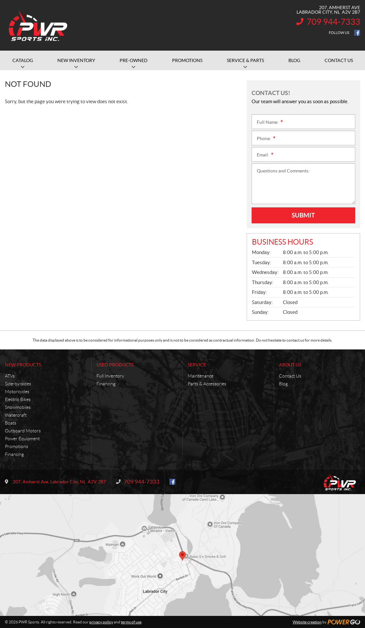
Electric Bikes (18, 399)
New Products (23, 364)
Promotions (16, 446)
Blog (283, 383)
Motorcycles (17, 391)
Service (197, 364)
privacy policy (101, 622)
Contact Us (290, 375)
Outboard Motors (23, 430)
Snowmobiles (18, 407)
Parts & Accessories (207, 383)
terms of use (131, 622)
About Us (290, 364)
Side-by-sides (18, 383)
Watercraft (16, 415)
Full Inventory (110, 375)
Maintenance (200, 375)
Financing (14, 454)
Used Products (115, 364)
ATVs (10, 375)
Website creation (307, 622)
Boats (10, 423)
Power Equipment (22, 438)
